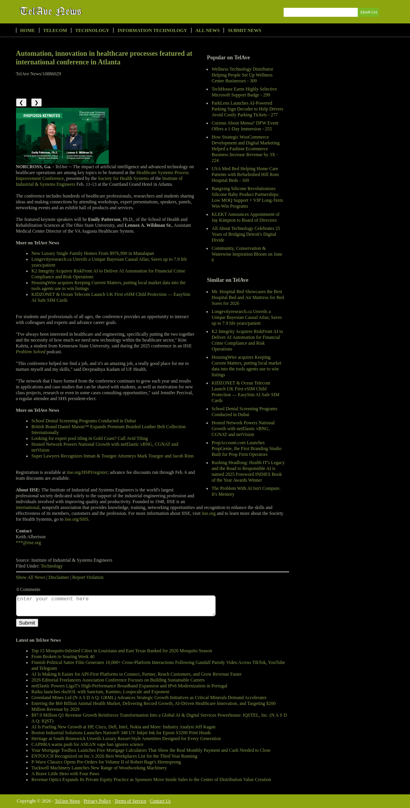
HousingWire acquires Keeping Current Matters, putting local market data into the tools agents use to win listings (247, 365)
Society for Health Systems (123, 178)
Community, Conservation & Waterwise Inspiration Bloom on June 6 (247, 254)
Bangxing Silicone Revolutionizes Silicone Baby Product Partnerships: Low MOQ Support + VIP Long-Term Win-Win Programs (247, 197)
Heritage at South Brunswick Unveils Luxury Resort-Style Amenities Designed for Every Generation (126, 738)
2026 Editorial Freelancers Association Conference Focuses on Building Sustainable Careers (118, 680)
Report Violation (87, 577)
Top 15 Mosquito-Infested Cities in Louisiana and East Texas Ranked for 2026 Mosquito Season (122, 650)
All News (207, 30)
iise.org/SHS (77, 519)
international (28, 507)
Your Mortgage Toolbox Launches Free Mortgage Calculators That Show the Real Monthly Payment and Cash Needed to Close (151, 750)
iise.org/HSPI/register (87, 472)
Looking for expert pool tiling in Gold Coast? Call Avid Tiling (90, 438)
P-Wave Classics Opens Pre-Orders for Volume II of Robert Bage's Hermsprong (106, 762)
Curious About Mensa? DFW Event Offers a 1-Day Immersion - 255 (245, 126)
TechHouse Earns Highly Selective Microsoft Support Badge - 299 (244, 92)
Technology (92, 30)
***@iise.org (28, 542)
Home (27, 30)
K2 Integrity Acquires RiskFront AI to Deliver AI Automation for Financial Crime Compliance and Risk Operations (247, 340)
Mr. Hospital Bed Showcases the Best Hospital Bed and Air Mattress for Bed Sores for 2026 (248, 297)
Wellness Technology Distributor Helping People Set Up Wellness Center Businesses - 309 (242, 75)
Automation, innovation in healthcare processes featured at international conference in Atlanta (104, 58)
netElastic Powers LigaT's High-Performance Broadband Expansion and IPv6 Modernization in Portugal (129, 686)
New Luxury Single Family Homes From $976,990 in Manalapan (93, 253)
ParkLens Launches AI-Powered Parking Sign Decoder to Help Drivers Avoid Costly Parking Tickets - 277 (248, 108)
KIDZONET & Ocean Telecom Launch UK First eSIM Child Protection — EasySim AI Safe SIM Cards (246, 391)
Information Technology (152, 30)
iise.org (208, 513)
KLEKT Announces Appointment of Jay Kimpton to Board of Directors (246, 217)
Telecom (55, 30)
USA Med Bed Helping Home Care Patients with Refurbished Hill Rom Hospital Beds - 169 (245, 174)
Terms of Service (130, 801)
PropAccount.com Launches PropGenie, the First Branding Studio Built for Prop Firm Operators (247, 448)
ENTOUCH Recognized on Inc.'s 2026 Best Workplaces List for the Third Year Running (114, 756)
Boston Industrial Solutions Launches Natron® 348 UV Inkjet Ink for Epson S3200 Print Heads (121, 732)
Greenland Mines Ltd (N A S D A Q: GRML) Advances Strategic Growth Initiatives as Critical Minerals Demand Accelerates (149, 697)
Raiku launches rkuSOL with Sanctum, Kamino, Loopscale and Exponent (100, 691)
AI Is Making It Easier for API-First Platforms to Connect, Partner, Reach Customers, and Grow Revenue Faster (137, 674)
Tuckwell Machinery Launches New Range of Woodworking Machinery (99, 768)
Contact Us (160, 801)
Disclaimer (58, 577)
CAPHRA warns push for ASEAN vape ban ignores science (88, 744)
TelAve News (73, 11)
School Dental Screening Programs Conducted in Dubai (244, 411)
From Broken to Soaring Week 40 (63, 656)
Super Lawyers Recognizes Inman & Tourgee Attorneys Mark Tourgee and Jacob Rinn (113, 456)
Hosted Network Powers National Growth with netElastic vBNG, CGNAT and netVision (243, 428)
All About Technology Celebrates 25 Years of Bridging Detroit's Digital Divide (246, 234)
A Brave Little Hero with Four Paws (65, 773)
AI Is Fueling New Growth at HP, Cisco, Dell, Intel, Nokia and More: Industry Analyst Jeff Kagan (124, 727)
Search (369, 21)
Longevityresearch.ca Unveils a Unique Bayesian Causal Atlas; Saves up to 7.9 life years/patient (247, 317)
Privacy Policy (97, 801)
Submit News (244, 30)
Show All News (30, 577)
